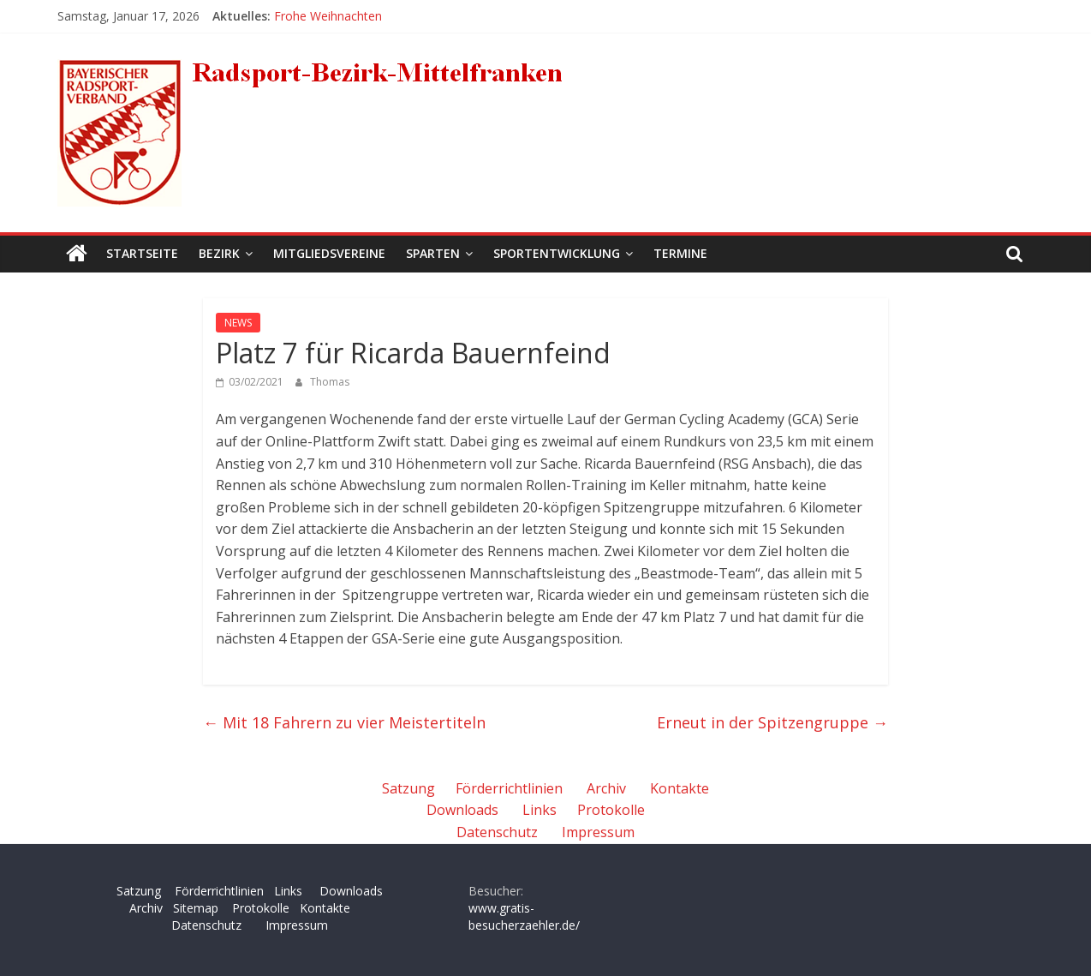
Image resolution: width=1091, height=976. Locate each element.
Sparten (433, 253)
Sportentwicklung (556, 253)
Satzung (408, 788)
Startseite (142, 253)
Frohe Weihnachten (328, 16)
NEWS (238, 322)
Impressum (598, 832)
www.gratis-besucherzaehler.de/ (524, 916)
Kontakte (679, 788)
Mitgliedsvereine (329, 253)
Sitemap (195, 908)
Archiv (606, 788)
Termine (680, 253)
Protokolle (611, 809)
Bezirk (219, 253)
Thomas (329, 381)
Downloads (462, 809)
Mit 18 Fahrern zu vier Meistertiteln (344, 722)
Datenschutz (497, 832)
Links (539, 809)
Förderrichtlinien (509, 788)
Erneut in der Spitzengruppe (772, 722)
